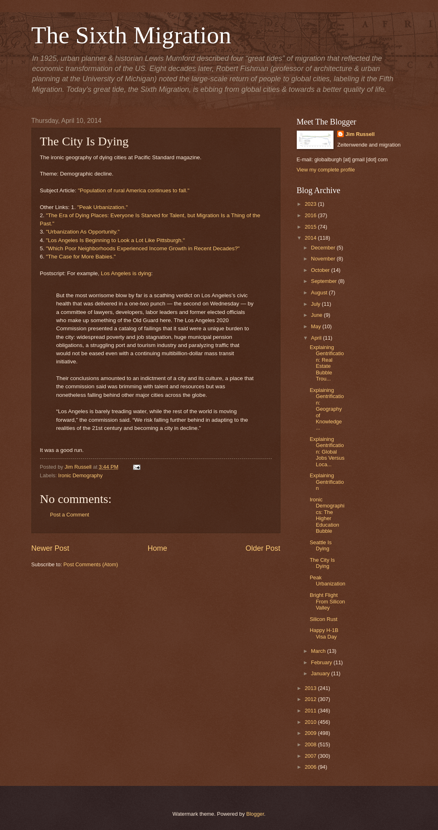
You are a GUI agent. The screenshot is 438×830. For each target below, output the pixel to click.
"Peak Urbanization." (102, 207)
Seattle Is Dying (321, 545)
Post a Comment (69, 515)
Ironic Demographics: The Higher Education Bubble (327, 515)
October (321, 270)
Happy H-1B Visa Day (324, 633)
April (317, 338)
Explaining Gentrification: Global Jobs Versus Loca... (327, 451)
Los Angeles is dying (126, 273)
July (316, 304)
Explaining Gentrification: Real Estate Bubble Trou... (327, 363)
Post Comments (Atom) (90, 564)
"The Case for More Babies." (81, 257)
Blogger (255, 814)
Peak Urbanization (327, 580)
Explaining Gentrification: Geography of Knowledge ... (327, 409)
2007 (311, 756)
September (324, 281)
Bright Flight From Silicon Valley (327, 601)
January (321, 673)
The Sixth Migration (131, 35)
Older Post (262, 548)
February (322, 662)
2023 (311, 204)
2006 (311, 767)
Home (157, 548)
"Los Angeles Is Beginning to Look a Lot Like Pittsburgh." (115, 240)
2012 (311, 699)
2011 (311, 711)
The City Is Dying (322, 563)
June (317, 315)
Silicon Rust (324, 619)
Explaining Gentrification (327, 481)
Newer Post (50, 548)
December (324, 248)
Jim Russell (360, 134)
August (320, 292)
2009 (311, 733)
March (319, 651)
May (316, 326)
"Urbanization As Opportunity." (83, 232)
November (324, 259)
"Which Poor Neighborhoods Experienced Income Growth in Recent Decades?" (143, 248)
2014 (311, 238)
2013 (311, 688)
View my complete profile (326, 170)
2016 (311, 215)
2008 (311, 744)
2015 (311, 227)
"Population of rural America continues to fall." (133, 190)
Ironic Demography (80, 475)
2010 (311, 722)
